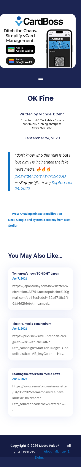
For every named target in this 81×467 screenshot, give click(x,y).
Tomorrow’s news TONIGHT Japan (35, 273)
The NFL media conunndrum (31, 323)
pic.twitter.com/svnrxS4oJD (40, 176)
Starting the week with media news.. (37, 374)
